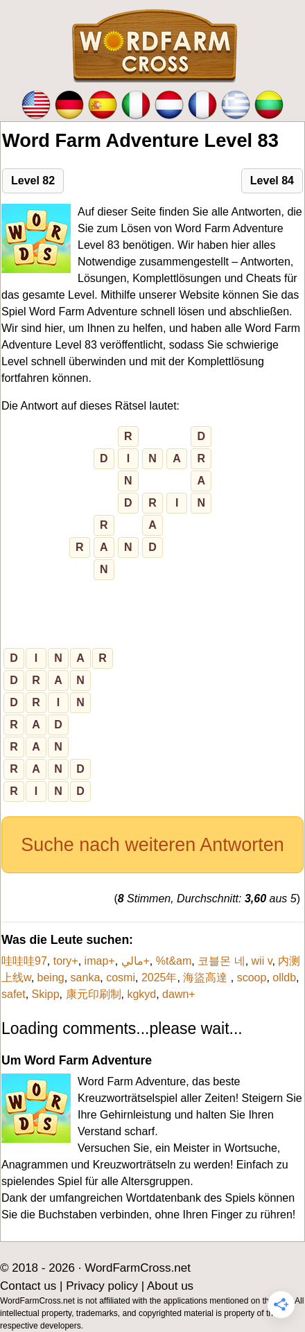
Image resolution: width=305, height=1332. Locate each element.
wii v (262, 961)
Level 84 (272, 180)
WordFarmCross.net (138, 1267)
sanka (86, 977)
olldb (284, 977)
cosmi (120, 977)
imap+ (100, 961)
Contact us (28, 1285)
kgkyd (141, 994)
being (50, 977)
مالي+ (135, 961)
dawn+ (178, 994)
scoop (252, 977)
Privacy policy (102, 1285)
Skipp (46, 994)
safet (13, 994)
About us (170, 1285)
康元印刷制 (93, 994)
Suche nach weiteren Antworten (152, 844)
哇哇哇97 (24, 961)
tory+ (65, 961)
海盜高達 (206, 977)
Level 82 (33, 180)
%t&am (174, 961)
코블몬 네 (221, 961)
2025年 (159, 977)
